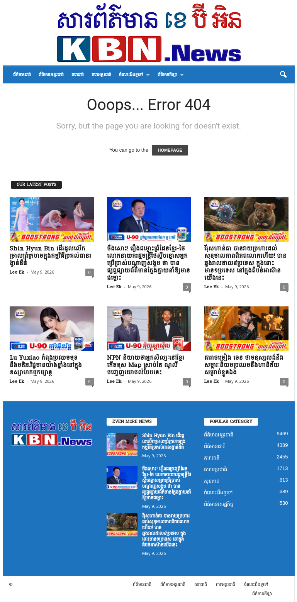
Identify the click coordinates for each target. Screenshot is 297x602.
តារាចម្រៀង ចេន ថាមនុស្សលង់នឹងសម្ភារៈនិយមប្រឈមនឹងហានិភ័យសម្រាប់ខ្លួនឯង (243, 365)
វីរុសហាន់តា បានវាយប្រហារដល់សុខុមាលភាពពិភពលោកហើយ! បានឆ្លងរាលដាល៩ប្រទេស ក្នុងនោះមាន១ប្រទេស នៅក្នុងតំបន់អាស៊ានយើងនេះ (245, 263)
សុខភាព (211, 481)
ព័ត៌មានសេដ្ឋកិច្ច (218, 504)
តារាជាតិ (77, 74)
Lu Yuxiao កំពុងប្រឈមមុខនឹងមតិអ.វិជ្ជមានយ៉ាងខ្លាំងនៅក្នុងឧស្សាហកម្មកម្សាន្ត (46, 365)
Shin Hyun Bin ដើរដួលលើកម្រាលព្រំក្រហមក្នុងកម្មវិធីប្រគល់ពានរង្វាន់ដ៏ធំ (50, 256)
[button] (283, 74)
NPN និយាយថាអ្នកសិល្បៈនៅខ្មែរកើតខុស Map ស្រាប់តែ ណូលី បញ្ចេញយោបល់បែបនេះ (145, 365)
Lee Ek (17, 272)
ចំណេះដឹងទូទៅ (134, 74)
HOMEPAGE (170, 150)
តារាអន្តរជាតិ (101, 74)
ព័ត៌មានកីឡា (171, 74)
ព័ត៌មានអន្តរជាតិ (51, 74)
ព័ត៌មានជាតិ (22, 74)
